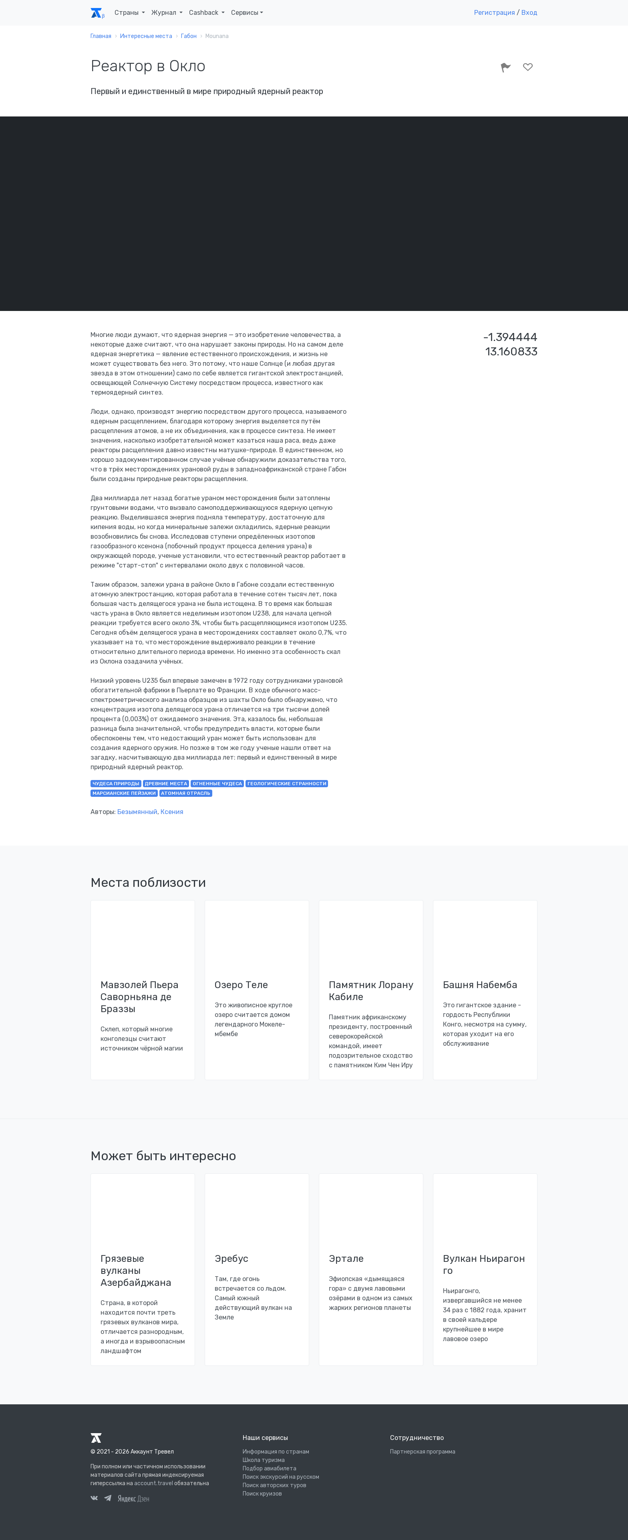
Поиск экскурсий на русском (281, 1477)
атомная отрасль (185, 793)
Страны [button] (127, 12)
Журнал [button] (164, 12)
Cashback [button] (204, 12)
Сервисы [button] (244, 12)
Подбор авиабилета (269, 1468)
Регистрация (494, 12)
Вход (529, 12)
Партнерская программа (422, 1451)
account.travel (153, 1483)
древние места (166, 783)
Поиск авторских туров (274, 1485)
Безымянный (137, 812)
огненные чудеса (217, 783)
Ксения (172, 812)
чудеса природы (116, 783)
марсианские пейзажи (124, 793)
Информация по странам (276, 1451)
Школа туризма (264, 1460)
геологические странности (287, 783)
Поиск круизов (262, 1493)
